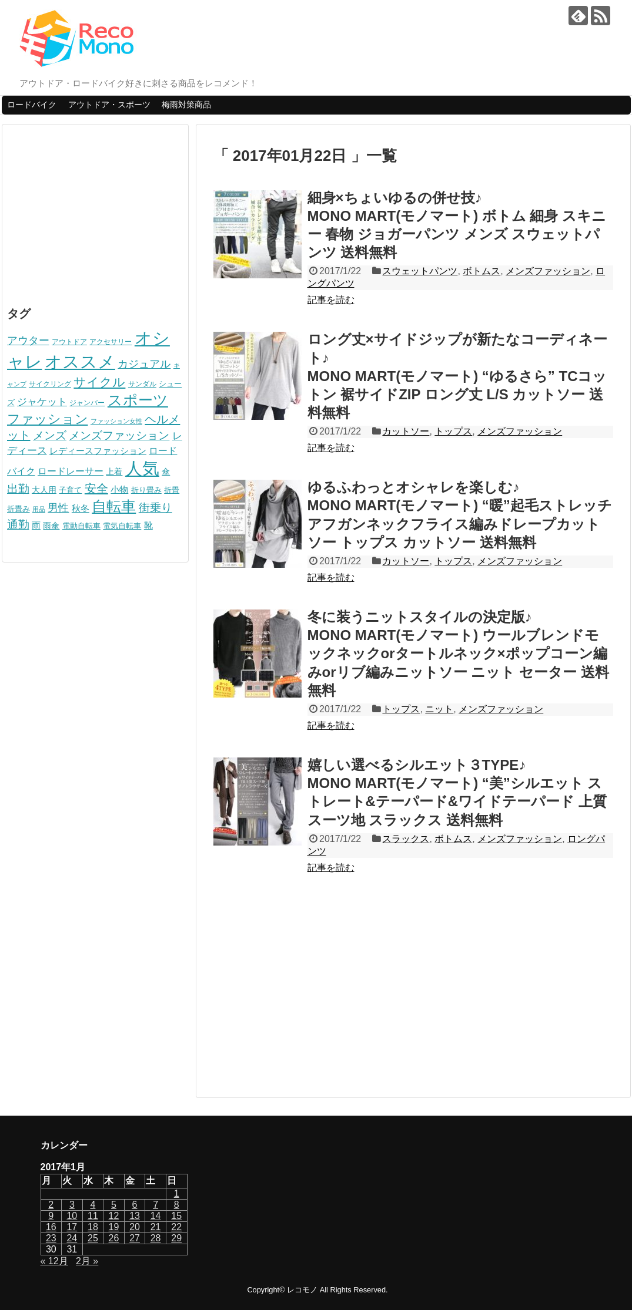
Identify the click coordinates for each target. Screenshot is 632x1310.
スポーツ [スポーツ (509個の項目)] (138, 400)
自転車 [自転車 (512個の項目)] (114, 506)
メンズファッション (548, 271)
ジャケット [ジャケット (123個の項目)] (42, 402)
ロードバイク (31, 104)
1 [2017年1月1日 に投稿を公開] (176, 1193)
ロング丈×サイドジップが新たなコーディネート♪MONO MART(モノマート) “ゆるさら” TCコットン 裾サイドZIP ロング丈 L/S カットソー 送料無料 (457, 375)
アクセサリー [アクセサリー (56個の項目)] (110, 342)
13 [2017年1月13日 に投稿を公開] (134, 1216)
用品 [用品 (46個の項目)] (38, 509)
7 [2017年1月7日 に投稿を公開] (155, 1205)
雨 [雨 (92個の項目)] (36, 525)
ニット (439, 709)
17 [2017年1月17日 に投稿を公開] (71, 1227)
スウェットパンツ (419, 271)
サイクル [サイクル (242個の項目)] (99, 382)
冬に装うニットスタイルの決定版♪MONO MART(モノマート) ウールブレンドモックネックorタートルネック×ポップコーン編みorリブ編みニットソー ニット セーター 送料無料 (458, 653)
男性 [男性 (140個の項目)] (58, 508)
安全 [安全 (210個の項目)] (96, 488)
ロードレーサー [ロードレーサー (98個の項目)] (70, 471)
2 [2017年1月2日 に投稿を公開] (50, 1205)
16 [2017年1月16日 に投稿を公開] (51, 1227)
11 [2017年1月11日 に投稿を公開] (93, 1216)
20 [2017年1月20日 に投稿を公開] (134, 1227)
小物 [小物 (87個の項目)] (119, 489)
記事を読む (331, 300)
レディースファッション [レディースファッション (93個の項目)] (97, 451)
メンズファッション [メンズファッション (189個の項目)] (119, 435)
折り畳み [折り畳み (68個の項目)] (146, 490)
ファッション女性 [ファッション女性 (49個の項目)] (116, 421)
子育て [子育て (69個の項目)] (70, 490)
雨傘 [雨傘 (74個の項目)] (51, 525)
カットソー (405, 431)
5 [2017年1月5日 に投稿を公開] (113, 1205)
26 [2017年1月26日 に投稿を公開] (114, 1238)
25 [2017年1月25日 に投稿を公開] (93, 1238)
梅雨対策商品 (186, 104)
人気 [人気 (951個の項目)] (142, 468)
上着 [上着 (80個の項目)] (114, 471)
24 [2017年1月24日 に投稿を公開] (71, 1238)
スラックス (405, 839)
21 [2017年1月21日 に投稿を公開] (156, 1227)
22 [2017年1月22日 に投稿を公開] (176, 1227)
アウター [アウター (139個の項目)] (28, 340)
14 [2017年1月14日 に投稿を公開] (156, 1216)
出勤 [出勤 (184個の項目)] (18, 489)
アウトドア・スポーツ (109, 104)
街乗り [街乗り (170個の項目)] (155, 507)
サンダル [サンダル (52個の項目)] (142, 384)
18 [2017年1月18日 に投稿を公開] (93, 1227)
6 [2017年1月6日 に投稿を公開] (135, 1205)
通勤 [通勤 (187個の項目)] (18, 524)
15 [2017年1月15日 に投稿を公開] (176, 1216)
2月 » (87, 1261)
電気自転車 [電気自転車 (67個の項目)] (122, 525)
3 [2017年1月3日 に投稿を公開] (72, 1205)
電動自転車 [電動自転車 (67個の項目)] (81, 525)
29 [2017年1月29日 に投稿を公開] (176, 1238)
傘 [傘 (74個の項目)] (166, 471)
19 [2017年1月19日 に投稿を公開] (114, 1227)
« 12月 (54, 1261)
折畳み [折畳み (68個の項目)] (18, 508)
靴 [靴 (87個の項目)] (148, 525)
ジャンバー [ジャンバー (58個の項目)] (87, 403)
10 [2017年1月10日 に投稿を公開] (71, 1216)
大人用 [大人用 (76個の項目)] (44, 489)
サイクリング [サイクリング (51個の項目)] (50, 384)
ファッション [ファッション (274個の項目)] (47, 419)
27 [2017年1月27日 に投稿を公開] (134, 1238)
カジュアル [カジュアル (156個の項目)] (144, 364)
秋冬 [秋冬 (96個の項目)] (80, 508)
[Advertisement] (413, 992)
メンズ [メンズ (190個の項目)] (49, 435)
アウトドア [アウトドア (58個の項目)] (69, 342)
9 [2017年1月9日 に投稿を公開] (50, 1216)
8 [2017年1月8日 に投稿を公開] (176, 1205)
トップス (453, 431)
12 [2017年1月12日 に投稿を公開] (114, 1216)
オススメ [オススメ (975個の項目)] (80, 361)
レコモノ (302, 1289)
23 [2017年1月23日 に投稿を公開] (51, 1238)
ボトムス (481, 271)
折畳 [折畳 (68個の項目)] (171, 490)
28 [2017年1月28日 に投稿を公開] (156, 1238)
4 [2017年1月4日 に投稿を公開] (92, 1205)
